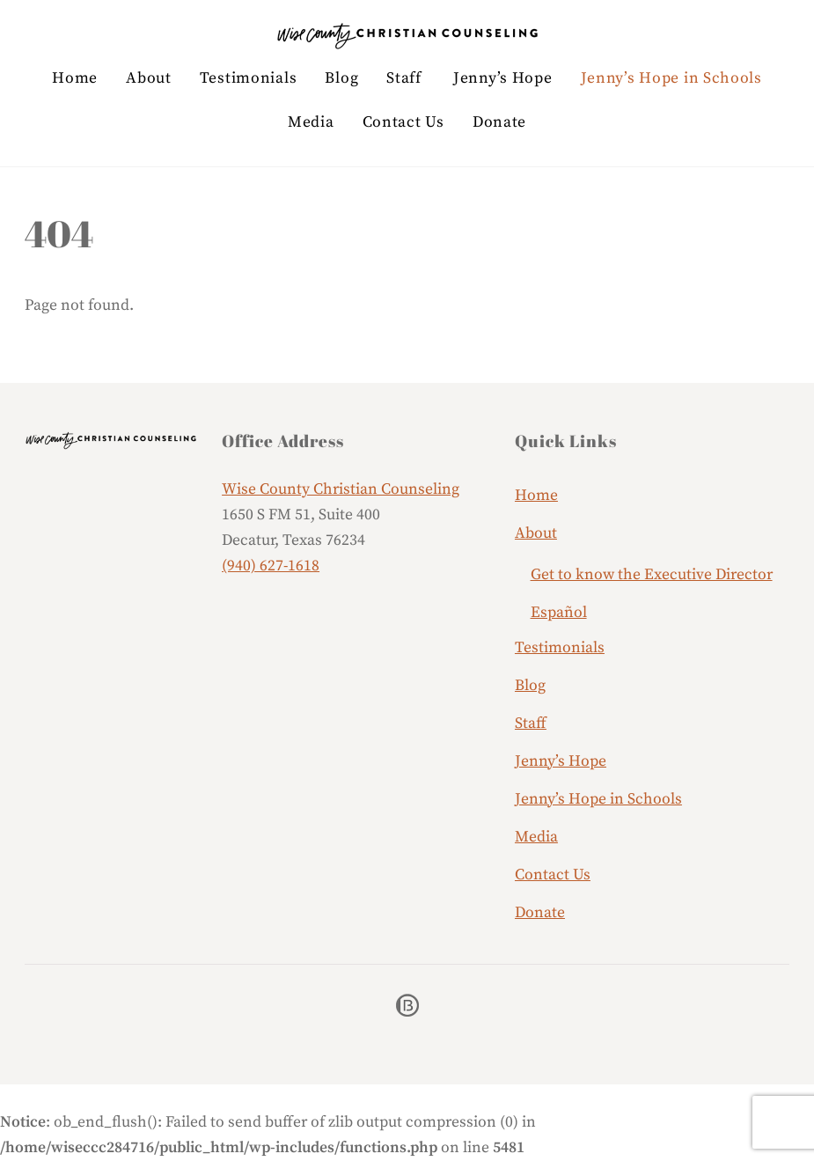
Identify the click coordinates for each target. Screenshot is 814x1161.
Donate (499, 122)
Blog (341, 78)
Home (75, 78)
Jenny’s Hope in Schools (671, 78)
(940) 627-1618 (270, 566)
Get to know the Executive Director (652, 574)
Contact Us (403, 122)
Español (559, 612)
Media (311, 122)
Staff (404, 78)
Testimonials (248, 78)
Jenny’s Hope (502, 78)
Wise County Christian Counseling (340, 489)
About (149, 78)
